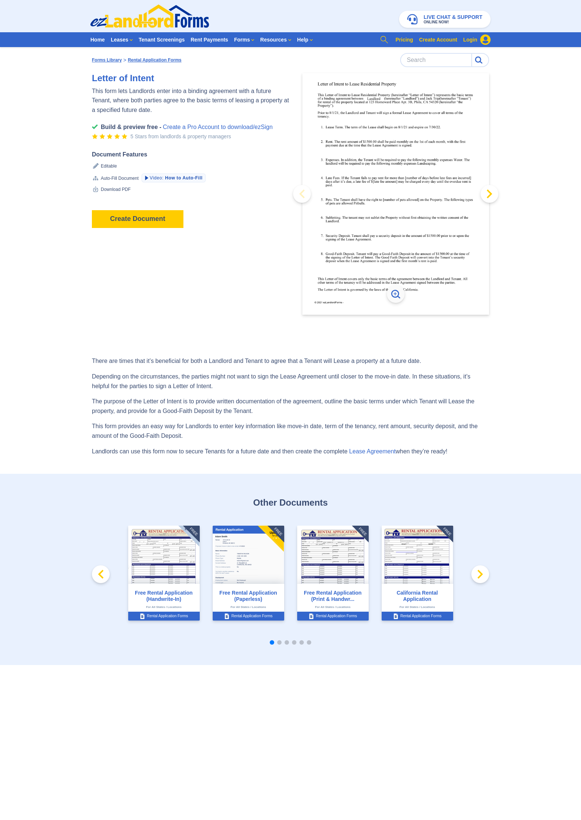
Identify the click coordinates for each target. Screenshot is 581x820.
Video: (173, 178)
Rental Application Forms (155, 60)
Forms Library (107, 60)
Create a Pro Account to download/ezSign (218, 127)
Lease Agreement (372, 451)
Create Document (137, 218)
